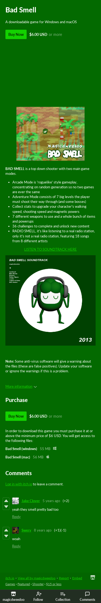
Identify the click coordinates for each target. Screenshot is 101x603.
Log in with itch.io (18, 484)
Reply (16, 517)
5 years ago (51, 501)
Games (10, 584)
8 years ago (42, 530)
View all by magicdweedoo (36, 578)
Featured (24, 584)
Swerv (26, 530)
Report (64, 578)
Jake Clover (31, 501)
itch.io (9, 578)
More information (21, 386)
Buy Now (16, 34)
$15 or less (53, 584)
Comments (87, 596)
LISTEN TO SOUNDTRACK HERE (50, 249)
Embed (77, 578)
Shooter (38, 584)
